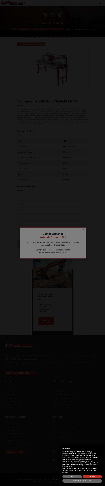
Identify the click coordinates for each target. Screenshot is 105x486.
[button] (101, 448)
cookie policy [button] (87, 459)
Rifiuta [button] (72, 476)
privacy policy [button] (66, 455)
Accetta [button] (92, 476)
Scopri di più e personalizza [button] (82, 481)
